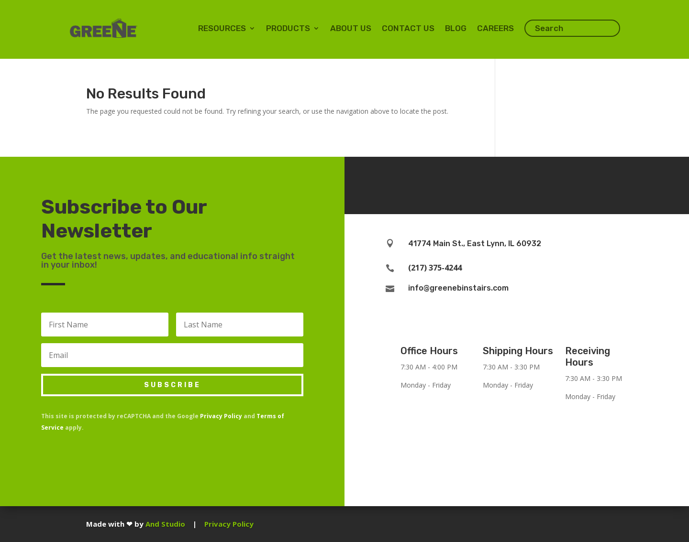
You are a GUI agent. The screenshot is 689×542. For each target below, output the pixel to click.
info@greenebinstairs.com (458, 288)
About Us (350, 28)
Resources (222, 28)
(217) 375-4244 (435, 267)
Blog (456, 28)
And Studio (165, 524)
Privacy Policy (221, 416)
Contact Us (408, 28)
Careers (495, 28)
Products (288, 28)
